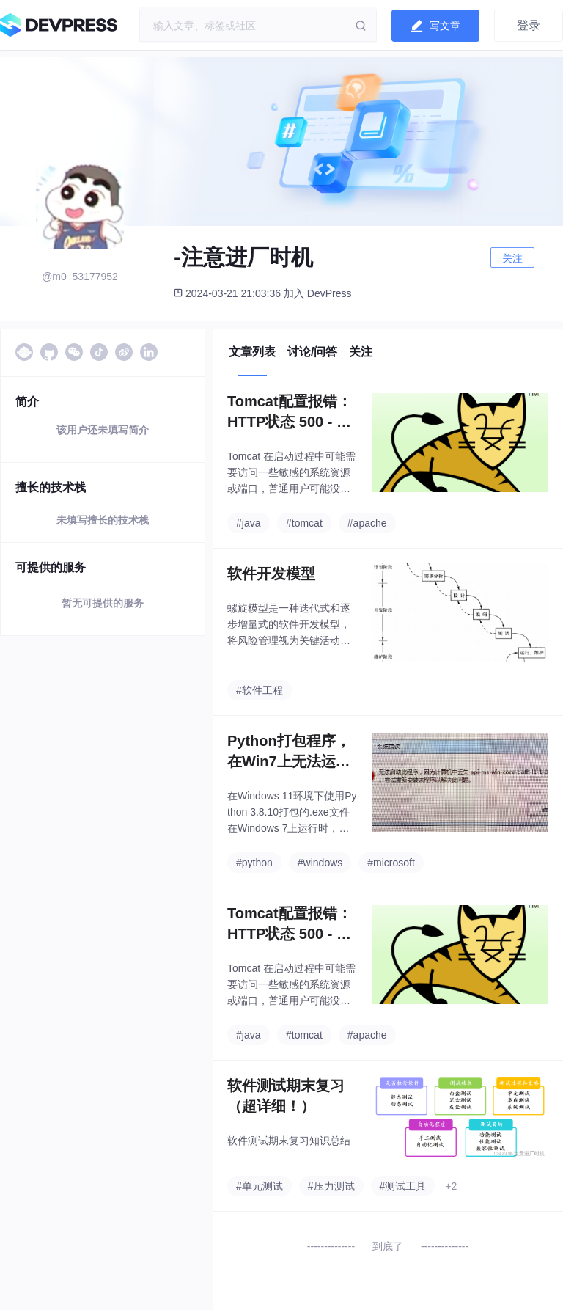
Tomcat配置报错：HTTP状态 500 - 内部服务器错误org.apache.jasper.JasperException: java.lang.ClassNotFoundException (292, 412)
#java (248, 523)
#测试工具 (403, 1186)
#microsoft (391, 862)
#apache (367, 523)
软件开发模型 (271, 574)
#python (254, 862)
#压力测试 (331, 1186)
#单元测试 (259, 1186)
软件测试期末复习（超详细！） (286, 1095)
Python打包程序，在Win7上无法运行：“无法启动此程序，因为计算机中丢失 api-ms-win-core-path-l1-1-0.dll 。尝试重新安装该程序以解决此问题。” (289, 752)
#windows (320, 862)
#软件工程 (259, 690)
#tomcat (304, 523)
